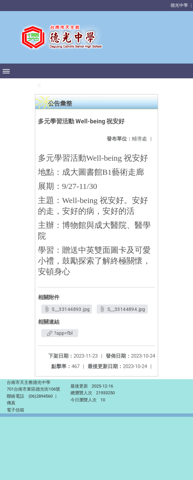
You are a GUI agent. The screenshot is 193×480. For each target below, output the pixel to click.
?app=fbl (60, 333)
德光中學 (179, 5)
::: (39, 84)
